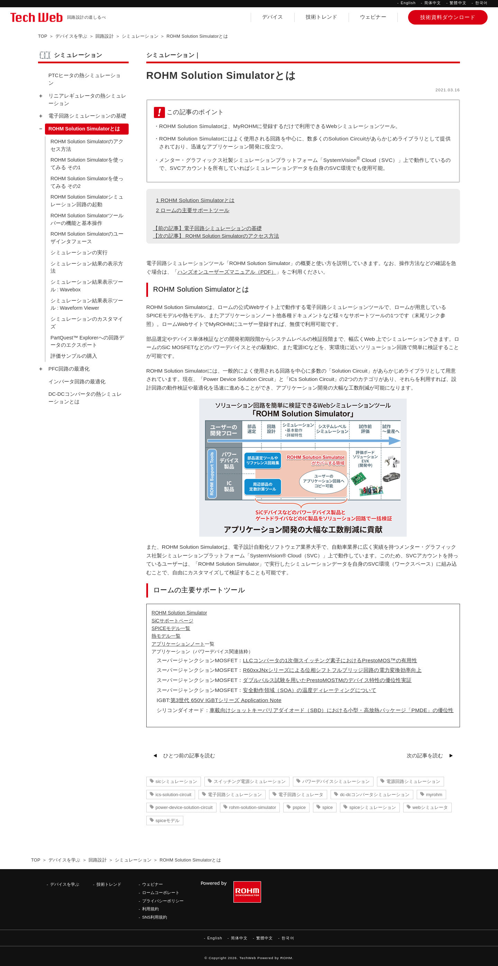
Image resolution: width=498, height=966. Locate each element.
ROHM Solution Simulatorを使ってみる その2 (86, 182)
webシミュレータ (430, 807)
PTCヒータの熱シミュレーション (84, 79)
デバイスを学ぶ (64, 884)
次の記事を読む (425, 755)
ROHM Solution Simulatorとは (195, 200)
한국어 (481, 3)
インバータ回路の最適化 (76, 381)
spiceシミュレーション (372, 807)
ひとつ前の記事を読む (189, 755)
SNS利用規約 (154, 917)
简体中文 (432, 3)
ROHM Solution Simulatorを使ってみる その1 (86, 163)
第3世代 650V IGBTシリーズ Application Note (226, 700)
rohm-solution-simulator (252, 807)
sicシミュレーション (176, 781)
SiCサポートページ (172, 620)
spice (327, 807)
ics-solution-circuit (173, 794)
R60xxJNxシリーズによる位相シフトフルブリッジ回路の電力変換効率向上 (332, 670)
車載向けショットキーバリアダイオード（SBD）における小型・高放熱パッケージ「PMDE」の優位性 (332, 710)
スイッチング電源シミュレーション (250, 781)
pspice (299, 807)
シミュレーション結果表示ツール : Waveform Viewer (86, 304)
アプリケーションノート (178, 644)
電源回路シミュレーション (413, 781)
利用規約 (150, 908)
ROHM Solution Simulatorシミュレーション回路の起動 (86, 200)
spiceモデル (167, 820)
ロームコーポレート (160, 892)
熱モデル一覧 (166, 636)
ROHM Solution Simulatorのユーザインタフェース (86, 237)
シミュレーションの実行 (79, 252)
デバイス (272, 17)
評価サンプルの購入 (73, 356)
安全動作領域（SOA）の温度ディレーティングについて (309, 690)
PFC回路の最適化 (69, 369)
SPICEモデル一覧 (170, 628)
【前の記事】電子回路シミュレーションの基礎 (207, 228)
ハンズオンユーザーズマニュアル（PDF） (226, 272)
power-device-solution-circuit (184, 807)
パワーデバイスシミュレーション (336, 781)
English (408, 3)
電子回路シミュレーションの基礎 (87, 116)
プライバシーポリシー (163, 901)
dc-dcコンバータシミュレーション (374, 794)
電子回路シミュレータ (300, 794)
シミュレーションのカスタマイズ (86, 322)
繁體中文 (458, 3)
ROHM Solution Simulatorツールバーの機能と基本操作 (86, 219)
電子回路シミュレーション (235, 794)
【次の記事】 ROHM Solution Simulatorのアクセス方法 (216, 236)
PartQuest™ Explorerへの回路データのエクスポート (87, 341)
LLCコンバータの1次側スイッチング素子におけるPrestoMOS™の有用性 (330, 660)
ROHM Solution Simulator (179, 613)
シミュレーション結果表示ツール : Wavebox (86, 285)
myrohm (434, 794)
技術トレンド (322, 17)
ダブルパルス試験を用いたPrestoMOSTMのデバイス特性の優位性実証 (327, 680)
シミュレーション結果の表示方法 (86, 267)
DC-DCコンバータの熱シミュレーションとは (85, 397)
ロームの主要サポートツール (192, 210)
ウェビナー (373, 17)
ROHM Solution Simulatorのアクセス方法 (86, 145)
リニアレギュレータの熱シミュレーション (87, 99)
